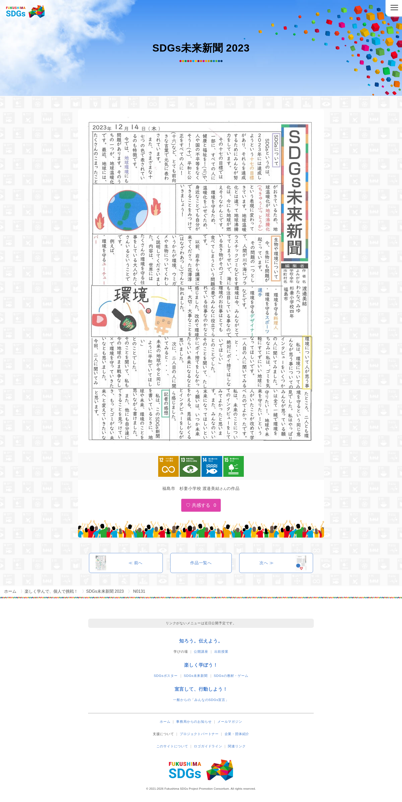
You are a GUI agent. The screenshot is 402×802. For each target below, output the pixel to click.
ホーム (165, 722)
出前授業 (221, 652)
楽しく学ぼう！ (201, 665)
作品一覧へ (201, 563)
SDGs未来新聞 (196, 676)
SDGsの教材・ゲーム (231, 676)
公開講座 (201, 652)
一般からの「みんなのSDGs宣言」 (201, 700)
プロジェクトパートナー (199, 734)
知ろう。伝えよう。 (201, 640)
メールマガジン (229, 722)
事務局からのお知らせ (194, 722)
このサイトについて (172, 746)
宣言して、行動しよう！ (201, 689)
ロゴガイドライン (208, 746)
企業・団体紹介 (237, 734)
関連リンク (237, 746)
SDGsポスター (166, 676)
